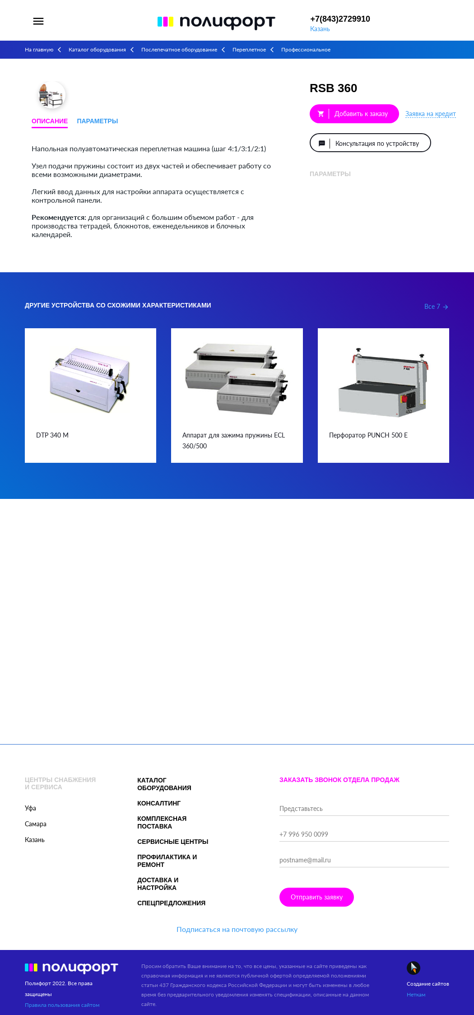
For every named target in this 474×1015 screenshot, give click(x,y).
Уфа (30, 808)
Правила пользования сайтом (62, 1004)
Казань (320, 29)
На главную (39, 49)
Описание (50, 121)
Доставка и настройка (157, 883)
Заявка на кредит (430, 113)
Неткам (416, 994)
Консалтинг (159, 803)
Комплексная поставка (161, 822)
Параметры (97, 121)
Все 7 (436, 306)
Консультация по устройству (368, 144)
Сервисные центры (172, 841)
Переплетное (249, 49)
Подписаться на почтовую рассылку (237, 929)
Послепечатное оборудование (179, 49)
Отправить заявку (317, 897)
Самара (35, 824)
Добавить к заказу (352, 114)
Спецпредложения (171, 903)
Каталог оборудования (97, 49)
